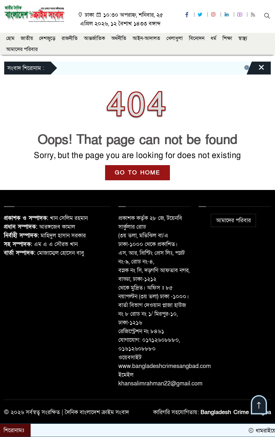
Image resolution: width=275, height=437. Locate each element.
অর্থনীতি (118, 38)
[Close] (256, 69)
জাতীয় (27, 38)
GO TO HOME (137, 172)
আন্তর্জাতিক (94, 38)
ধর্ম (213, 38)
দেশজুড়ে (47, 38)
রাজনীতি (70, 38)
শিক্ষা (227, 38)
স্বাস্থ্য (242, 38)
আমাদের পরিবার (22, 49)
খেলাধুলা (174, 38)
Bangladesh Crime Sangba (236, 412)
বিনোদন (196, 38)
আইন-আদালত (146, 38)
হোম (10, 38)
